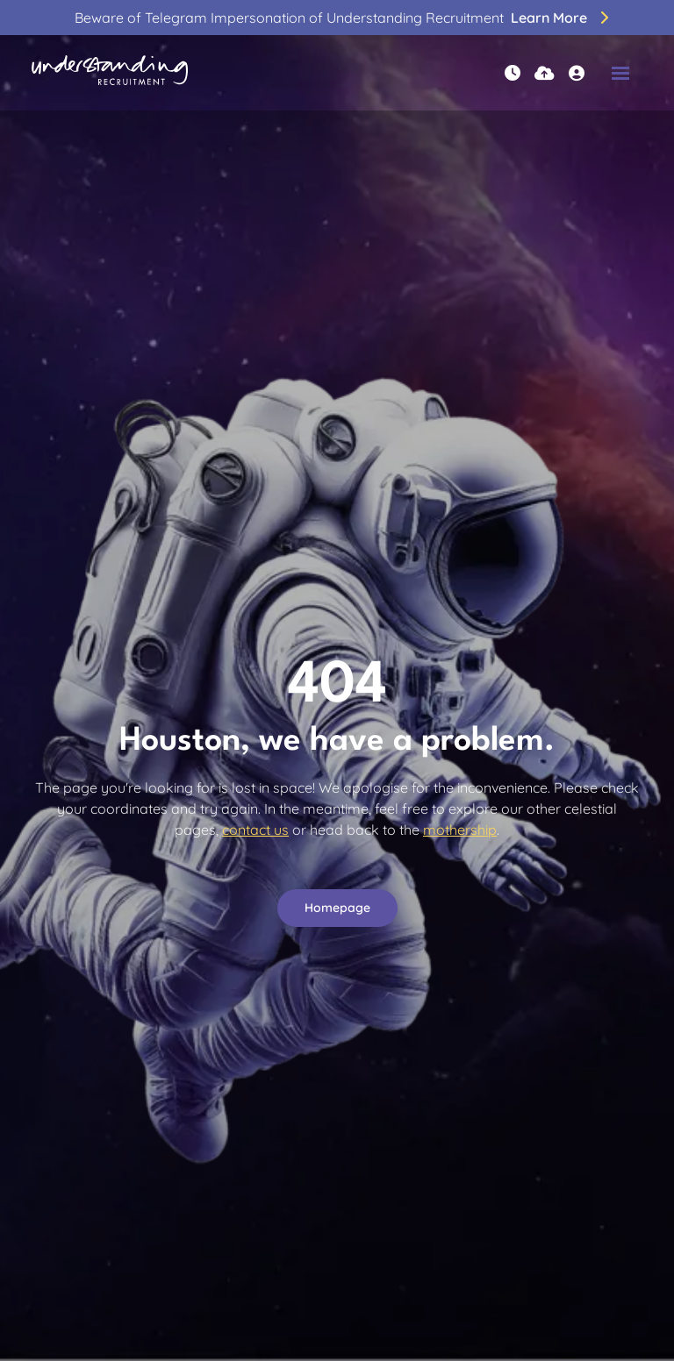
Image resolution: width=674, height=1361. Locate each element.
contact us (255, 829)
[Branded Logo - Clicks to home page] (110, 72)
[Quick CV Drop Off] (544, 73)
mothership (460, 829)
